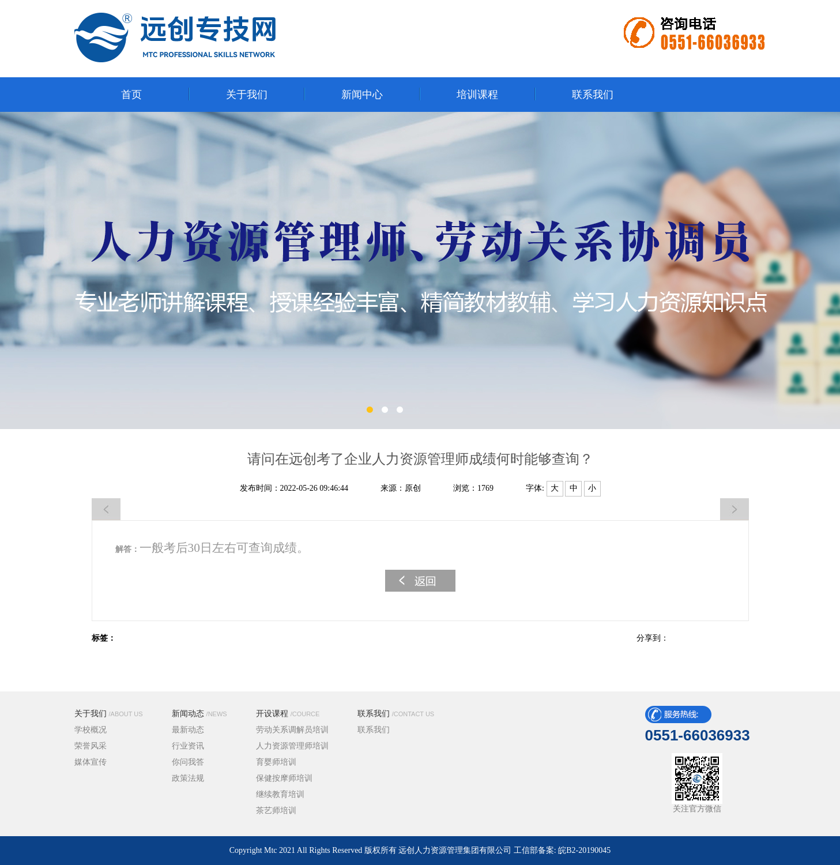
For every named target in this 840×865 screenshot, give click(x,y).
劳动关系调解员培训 (292, 729)
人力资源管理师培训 (292, 746)
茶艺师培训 (276, 810)
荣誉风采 (90, 746)
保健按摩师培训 (284, 778)
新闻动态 (199, 713)
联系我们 (396, 713)
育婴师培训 (276, 762)
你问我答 (188, 762)
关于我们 (108, 713)
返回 (420, 581)
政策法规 (188, 778)
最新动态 (188, 729)
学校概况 (90, 729)
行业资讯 (188, 746)
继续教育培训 (280, 794)
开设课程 (288, 713)
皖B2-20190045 (584, 850)
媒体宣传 (90, 762)
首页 (131, 94)
